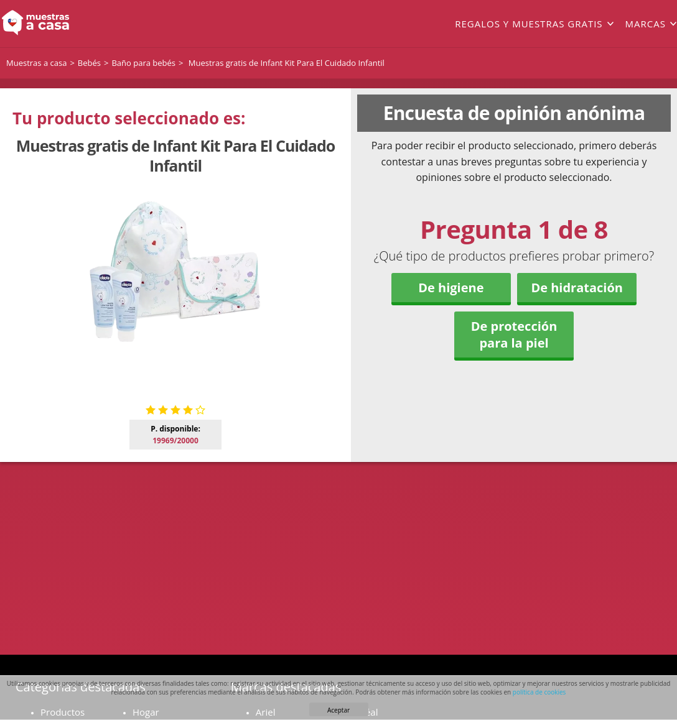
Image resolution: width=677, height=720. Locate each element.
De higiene (450, 287)
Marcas (645, 23)
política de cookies (539, 692)
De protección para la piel (514, 334)
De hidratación (577, 287)
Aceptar (338, 710)
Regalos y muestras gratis (528, 23)
